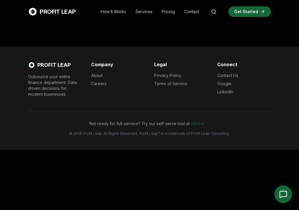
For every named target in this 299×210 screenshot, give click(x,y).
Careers (99, 83)
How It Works (113, 11)
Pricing (168, 11)
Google (224, 83)
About (96, 75)
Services (143, 11)
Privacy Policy (167, 75)
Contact (191, 11)
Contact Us (227, 75)
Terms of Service (170, 83)
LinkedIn (225, 91)
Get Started (249, 11)
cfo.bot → (200, 123)
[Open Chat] (283, 194)
